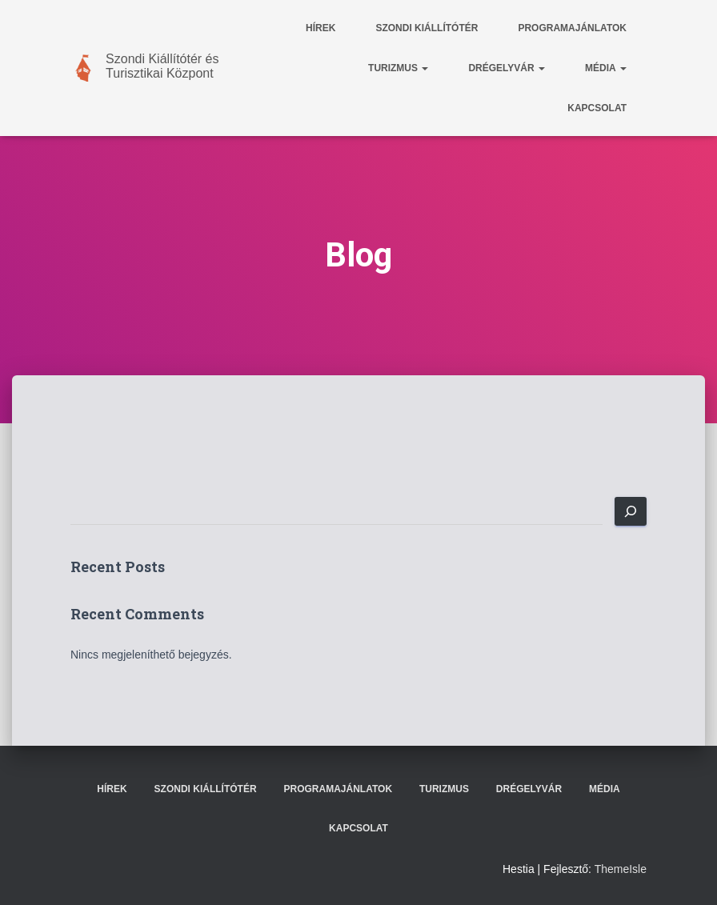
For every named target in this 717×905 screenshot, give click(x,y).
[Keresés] (631, 511)
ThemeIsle (621, 869)
